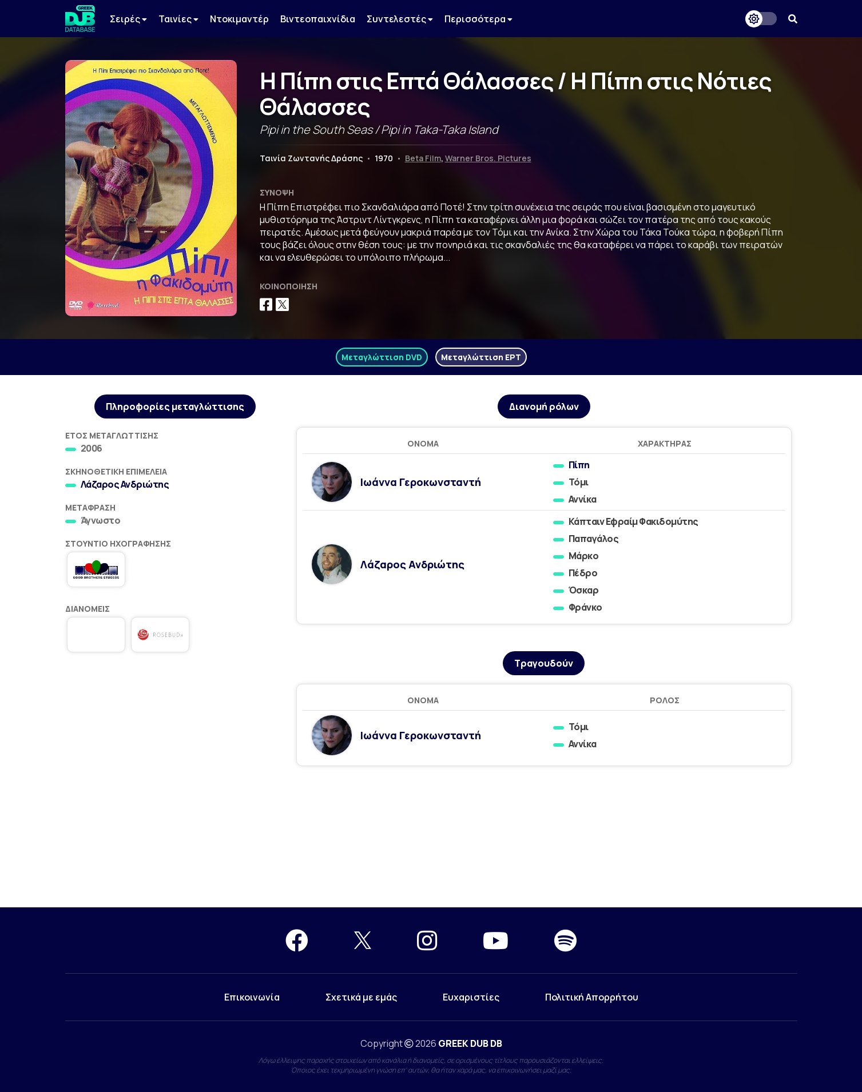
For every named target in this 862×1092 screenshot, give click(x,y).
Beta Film (423, 158)
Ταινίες (178, 19)
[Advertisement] (175, 749)
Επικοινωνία (252, 997)
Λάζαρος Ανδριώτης (125, 484)
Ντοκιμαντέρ (239, 19)
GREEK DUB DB (470, 1043)
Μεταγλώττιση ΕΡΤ (481, 357)
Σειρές (128, 19)
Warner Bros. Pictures (488, 158)
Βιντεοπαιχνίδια (317, 19)
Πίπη (579, 465)
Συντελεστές (400, 19)
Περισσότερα (478, 19)
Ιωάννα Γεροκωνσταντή (420, 482)
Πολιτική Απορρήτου (591, 997)
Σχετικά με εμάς (361, 997)
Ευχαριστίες (471, 997)
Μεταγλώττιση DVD (381, 357)
